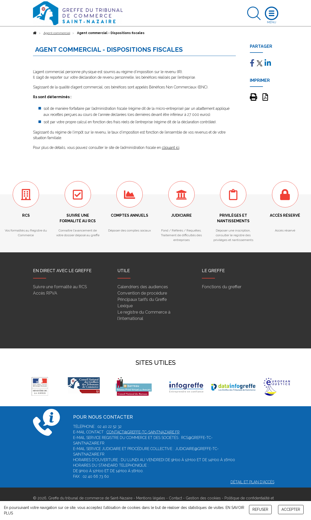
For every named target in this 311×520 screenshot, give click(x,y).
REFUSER (260, 509)
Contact (175, 498)
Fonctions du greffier (221, 286)
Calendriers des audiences (142, 286)
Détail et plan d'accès (252, 482)
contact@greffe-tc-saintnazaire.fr (143, 432)
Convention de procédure (142, 293)
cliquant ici (170, 147)
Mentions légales (150, 498)
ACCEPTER (290, 509)
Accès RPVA (45, 293)
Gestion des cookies (203, 498)
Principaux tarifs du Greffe (142, 299)
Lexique (125, 305)
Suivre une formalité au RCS (60, 286)
